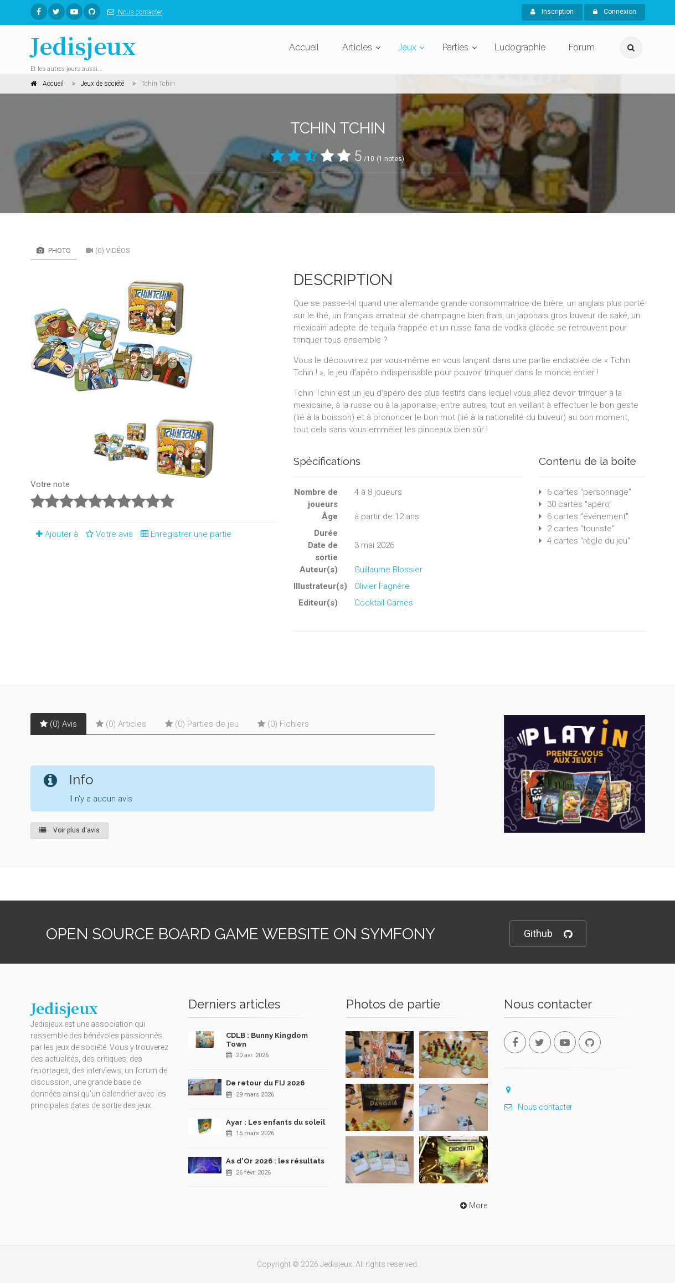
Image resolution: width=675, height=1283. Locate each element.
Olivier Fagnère (382, 586)
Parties (455, 47)
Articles (357, 47)
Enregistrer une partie (183, 534)
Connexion (614, 11)
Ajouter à (54, 534)
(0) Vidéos (108, 250)
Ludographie (519, 47)
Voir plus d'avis (69, 830)
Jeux (407, 47)
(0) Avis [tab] (58, 724)
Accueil (304, 47)
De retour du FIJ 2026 (265, 1083)
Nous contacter (132, 12)
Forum (582, 47)
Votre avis (107, 534)
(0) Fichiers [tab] (283, 724)
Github (548, 934)
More (472, 1205)
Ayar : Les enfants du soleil (275, 1122)
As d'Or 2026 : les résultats (275, 1161)
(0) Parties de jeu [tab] (202, 724)
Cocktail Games (383, 603)
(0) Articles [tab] (121, 724)
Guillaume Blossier (388, 570)
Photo (54, 250)
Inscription (552, 11)
